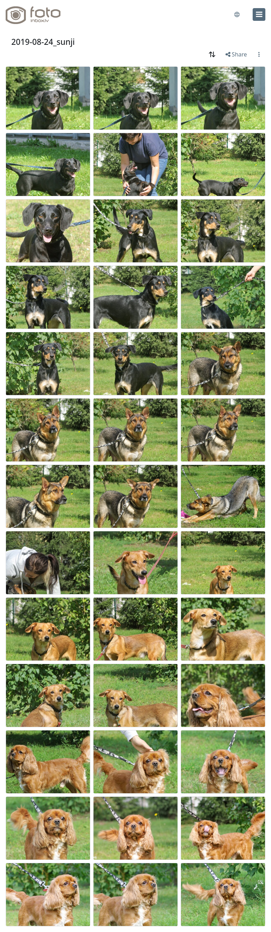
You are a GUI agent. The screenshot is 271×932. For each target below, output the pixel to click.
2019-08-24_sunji (43, 41)
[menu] (259, 14)
